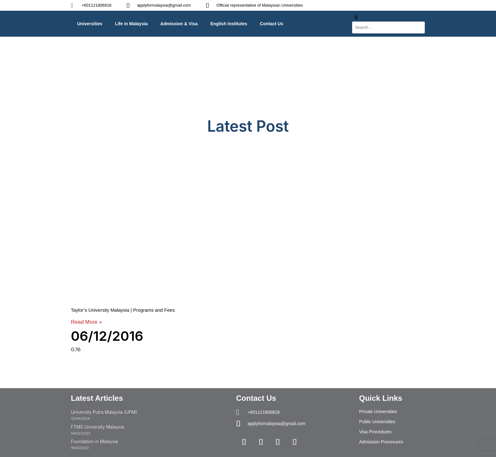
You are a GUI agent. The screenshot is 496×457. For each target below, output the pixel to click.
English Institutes (228, 23)
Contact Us (271, 23)
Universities (89, 23)
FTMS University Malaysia (97, 427)
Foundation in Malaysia (94, 441)
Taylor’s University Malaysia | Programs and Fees (123, 310)
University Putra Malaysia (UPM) (104, 412)
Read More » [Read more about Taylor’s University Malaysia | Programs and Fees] (86, 322)
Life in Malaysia (131, 23)
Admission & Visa (179, 23)
